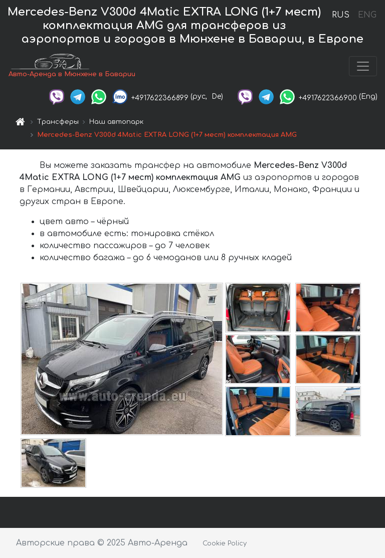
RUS (340, 15)
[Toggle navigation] (363, 66)
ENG (367, 15)
